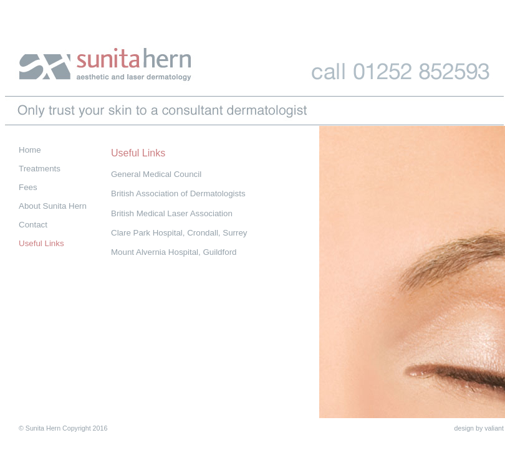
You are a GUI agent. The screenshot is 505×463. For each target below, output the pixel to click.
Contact (33, 224)
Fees (28, 187)
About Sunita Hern (53, 206)
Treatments (39, 168)
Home (30, 150)
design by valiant (479, 428)
